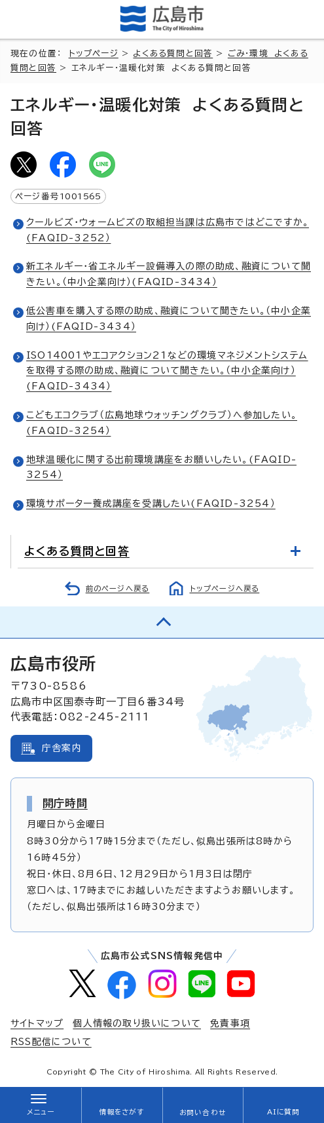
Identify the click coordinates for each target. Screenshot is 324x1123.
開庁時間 (65, 803)
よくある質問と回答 (173, 53)
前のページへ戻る (118, 588)
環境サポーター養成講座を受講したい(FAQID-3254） (151, 503)
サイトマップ (36, 1023)
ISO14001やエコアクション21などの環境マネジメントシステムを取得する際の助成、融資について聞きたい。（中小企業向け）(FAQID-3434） (167, 371)
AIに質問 (283, 1112)
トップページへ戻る (225, 588)
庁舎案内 (62, 748)
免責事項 (230, 1023)
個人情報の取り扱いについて (137, 1023)
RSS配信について (51, 1041)
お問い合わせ (202, 1112)
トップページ (93, 53)
